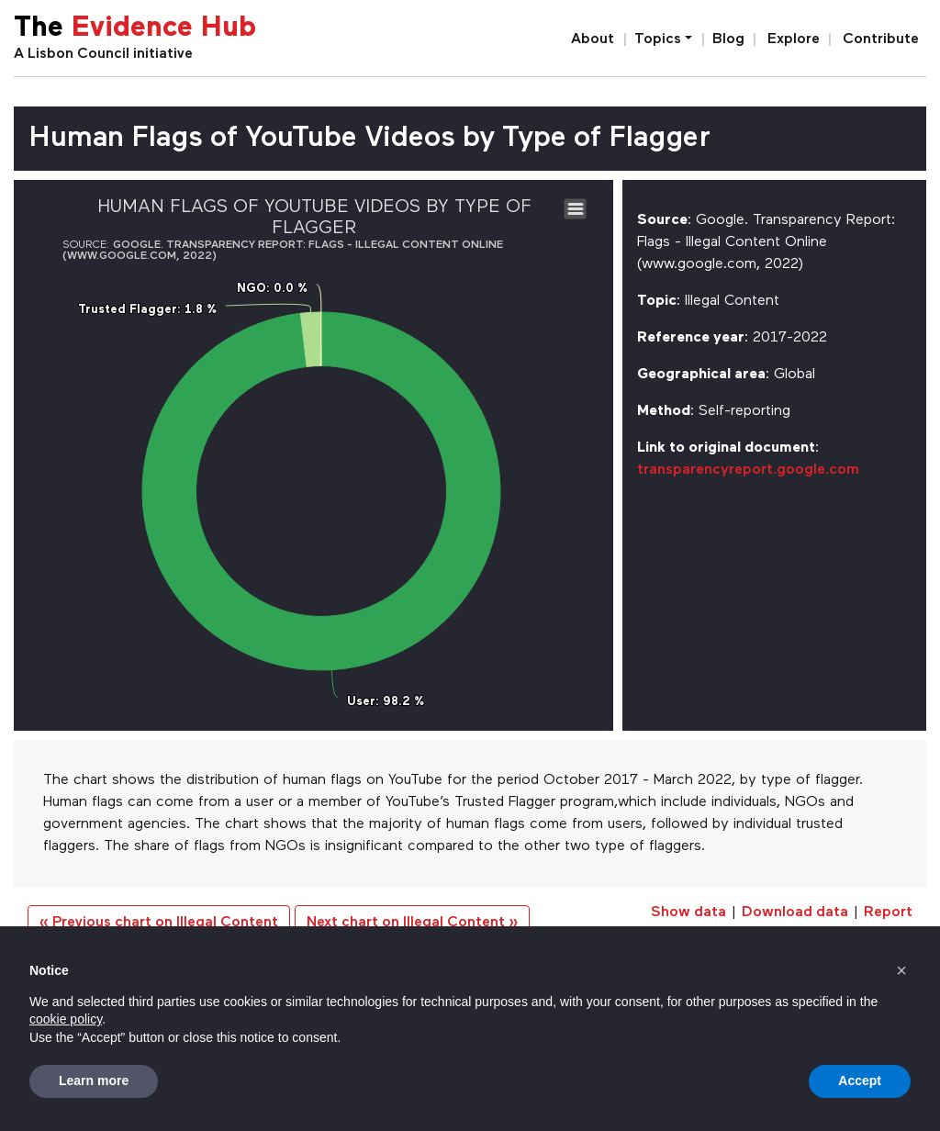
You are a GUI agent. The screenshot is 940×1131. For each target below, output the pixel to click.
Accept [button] (859, 1080)
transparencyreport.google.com (748, 470)
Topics (657, 39)
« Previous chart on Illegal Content (158, 922)
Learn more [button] (94, 1080)
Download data (795, 912)
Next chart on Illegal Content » (412, 922)
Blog (728, 39)
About (592, 39)
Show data (688, 912)
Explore (793, 39)
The (135, 29)
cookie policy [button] (65, 1019)
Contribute (881, 39)
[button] (901, 970)
